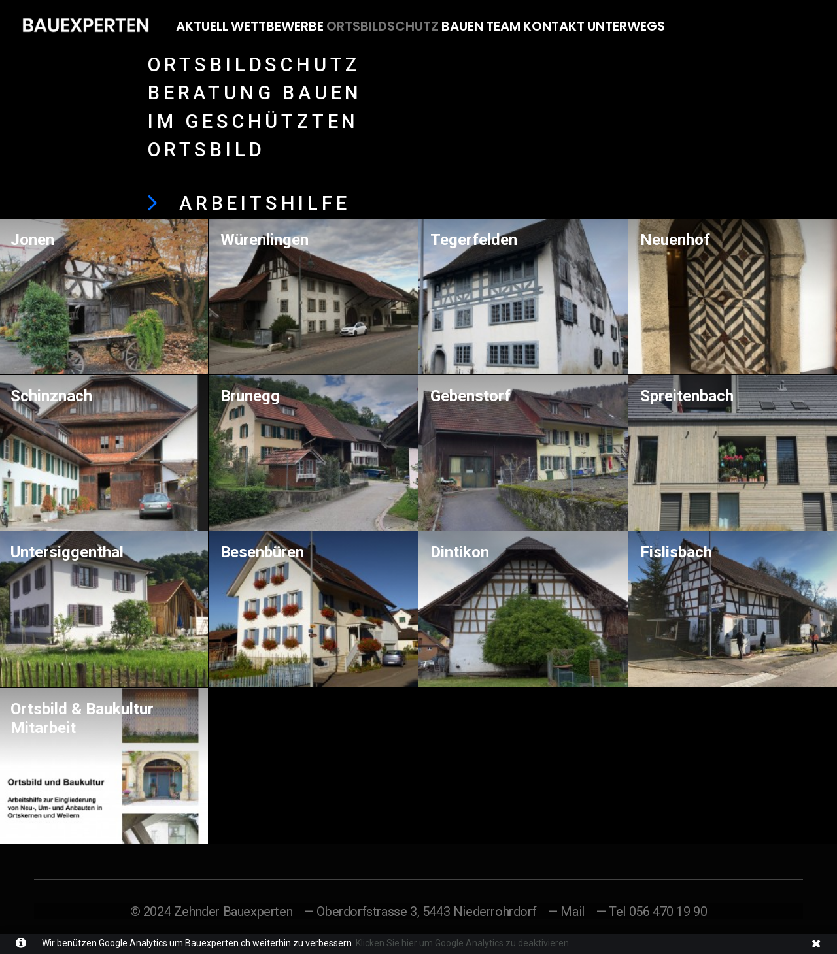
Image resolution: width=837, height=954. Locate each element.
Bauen (462, 26)
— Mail (566, 911)
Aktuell (202, 26)
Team (503, 26)
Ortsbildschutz (382, 26)
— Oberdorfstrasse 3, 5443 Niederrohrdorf (420, 911)
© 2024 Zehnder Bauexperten (211, 911)
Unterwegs (626, 26)
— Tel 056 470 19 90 (651, 911)
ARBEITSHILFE (264, 202)
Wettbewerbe (277, 26)
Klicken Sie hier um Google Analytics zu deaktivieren (461, 943)
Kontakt (554, 26)
